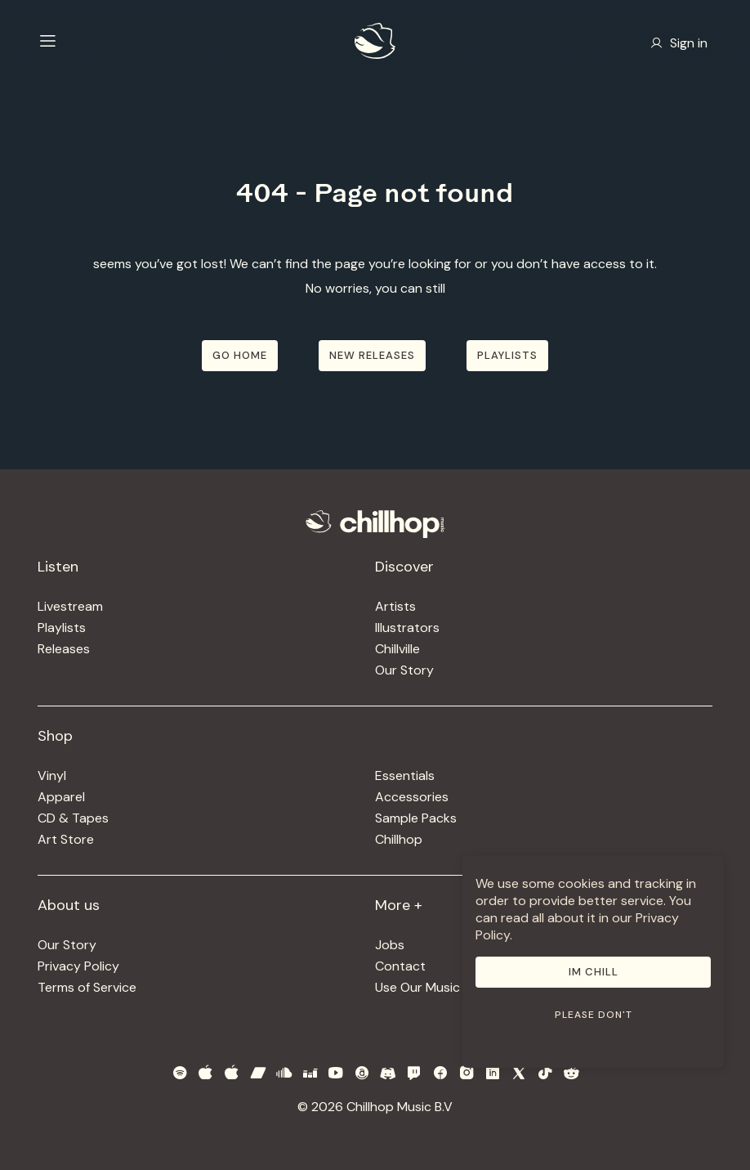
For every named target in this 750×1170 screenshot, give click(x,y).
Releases (64, 648)
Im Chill (593, 972)
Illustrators (407, 627)
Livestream (70, 606)
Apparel (61, 796)
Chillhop (398, 839)
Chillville (397, 648)
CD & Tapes (73, 818)
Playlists (62, 627)
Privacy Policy (78, 966)
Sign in (679, 43)
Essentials (405, 775)
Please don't (593, 1014)
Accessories (412, 796)
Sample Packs (416, 818)
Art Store (66, 839)
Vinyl (52, 775)
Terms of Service (87, 987)
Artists (395, 606)
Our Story (404, 670)
